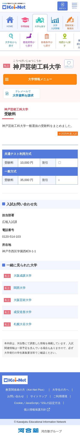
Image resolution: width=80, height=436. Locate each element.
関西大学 (20, 287)
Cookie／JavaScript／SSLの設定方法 (37, 403)
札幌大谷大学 (23, 324)
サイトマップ (38, 396)
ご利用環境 (60, 396)
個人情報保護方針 (35, 409)
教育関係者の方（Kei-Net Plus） (26, 389)
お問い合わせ (15, 396)
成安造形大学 (23, 312)
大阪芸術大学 (23, 300)
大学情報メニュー (40, 79)
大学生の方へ (60, 389)
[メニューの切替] (74, 5)
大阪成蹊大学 (23, 275)
